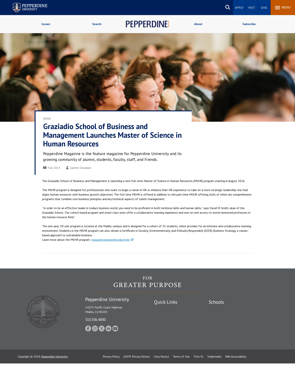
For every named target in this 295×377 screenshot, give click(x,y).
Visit (251, 7)
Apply (239, 7)
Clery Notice (161, 370)
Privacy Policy (111, 370)
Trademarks (214, 370)
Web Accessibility (235, 370)
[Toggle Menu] (283, 7)
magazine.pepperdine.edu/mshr (110, 240)
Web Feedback (163, 355)
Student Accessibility (167, 316)
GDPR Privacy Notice (136, 370)
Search (96, 24)
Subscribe (249, 24)
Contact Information (167, 335)
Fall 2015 (51, 168)
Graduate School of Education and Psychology (238, 329)
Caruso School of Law (223, 316)
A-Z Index (160, 342)
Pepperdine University (54, 370)
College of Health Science (225, 342)
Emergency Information (169, 322)
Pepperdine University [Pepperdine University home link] (25, 3)
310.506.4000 (95, 319)
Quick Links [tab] (165, 302)
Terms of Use (181, 370)
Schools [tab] (216, 302)
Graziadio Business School (225, 322)
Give (264, 7)
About (198, 24)
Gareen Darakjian (78, 168)
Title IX (198, 370)
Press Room (161, 348)
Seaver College (218, 309)
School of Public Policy (223, 335)
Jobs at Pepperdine (166, 329)
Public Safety (162, 309)
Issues (46, 24)
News (47, 118)
